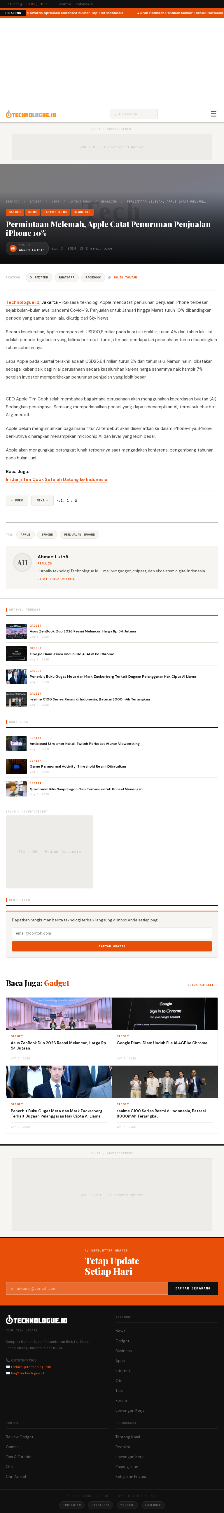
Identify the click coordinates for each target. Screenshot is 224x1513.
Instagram (71, 1505)
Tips (119, 1390)
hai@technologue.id (27, 1373)
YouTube (127, 1505)
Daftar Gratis (112, 946)
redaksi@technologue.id (31, 1366)
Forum (121, 1400)
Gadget (36, 201)
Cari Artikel (16, 1476)
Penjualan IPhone (79, 534)
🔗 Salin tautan (122, 277)
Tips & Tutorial (18, 1456)
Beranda (13, 201)
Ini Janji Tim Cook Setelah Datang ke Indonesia (56, 479)
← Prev (17, 500)
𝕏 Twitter (39, 277)
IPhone (47, 534)
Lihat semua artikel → (58, 579)
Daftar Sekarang (193, 1288)
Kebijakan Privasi (131, 1476)
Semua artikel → (203, 985)
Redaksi (123, 1446)
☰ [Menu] (214, 114)
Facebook (93, 277)
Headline (109, 201)
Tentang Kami (128, 1436)
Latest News (80, 201)
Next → (42, 500)
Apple (25, 534)
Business (124, 1350)
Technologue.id (22, 302)
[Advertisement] (112, 62)
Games (12, 1446)
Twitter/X (100, 1505)
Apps (120, 1360)
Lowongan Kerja (130, 1410)
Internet (123, 1370)
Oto (119, 1380)
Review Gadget (19, 1436)
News (55, 201)
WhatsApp (66, 277)
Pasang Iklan (127, 1466)
